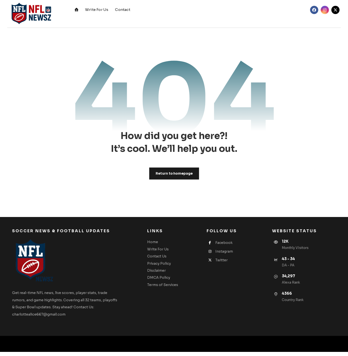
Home (159, 244)
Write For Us (165, 251)
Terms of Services (169, 287)
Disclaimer (163, 273)
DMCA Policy (165, 280)
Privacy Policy (166, 265)
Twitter (220, 263)
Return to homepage (174, 174)
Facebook (223, 245)
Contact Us (164, 258)
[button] (314, 10)
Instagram (223, 254)
